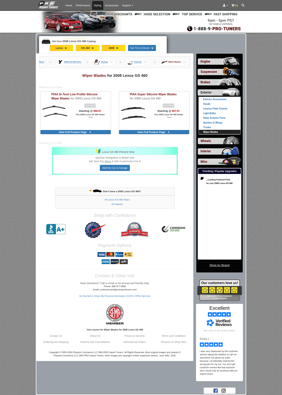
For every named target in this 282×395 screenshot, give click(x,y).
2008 (114, 48)
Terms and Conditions (174, 335)
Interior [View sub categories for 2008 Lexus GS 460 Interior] (206, 151)
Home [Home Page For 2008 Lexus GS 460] (68, 5)
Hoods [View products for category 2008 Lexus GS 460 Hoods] (207, 103)
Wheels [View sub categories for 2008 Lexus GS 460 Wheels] (206, 141)
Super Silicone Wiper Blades (153, 96)
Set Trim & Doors (142, 48)
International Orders (134, 342)
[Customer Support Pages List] (127, 5)
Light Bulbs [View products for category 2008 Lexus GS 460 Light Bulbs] (209, 113)
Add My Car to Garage (114, 167)
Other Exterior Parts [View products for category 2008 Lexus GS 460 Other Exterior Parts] (214, 118)
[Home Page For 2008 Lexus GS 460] (49, 4)
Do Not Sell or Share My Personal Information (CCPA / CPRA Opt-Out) (114, 296)
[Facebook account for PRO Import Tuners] (215, 390)
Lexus (61, 48)
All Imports (117, 204)
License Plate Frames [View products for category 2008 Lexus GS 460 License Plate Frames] (215, 108)
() (235, 6)
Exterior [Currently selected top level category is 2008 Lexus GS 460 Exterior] (206, 92)
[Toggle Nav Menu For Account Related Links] (225, 5)
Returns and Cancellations (95, 342)
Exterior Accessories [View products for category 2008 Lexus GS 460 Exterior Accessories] (215, 99)
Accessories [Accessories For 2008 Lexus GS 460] (112, 5)
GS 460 (87, 48)
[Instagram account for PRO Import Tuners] (223, 390)
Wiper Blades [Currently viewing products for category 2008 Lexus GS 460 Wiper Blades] (210, 132)
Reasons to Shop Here (174, 342)
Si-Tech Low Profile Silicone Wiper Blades (76, 96)
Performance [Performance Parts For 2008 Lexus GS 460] (83, 5)
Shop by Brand (219, 265)
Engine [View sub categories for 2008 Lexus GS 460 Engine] (205, 61)
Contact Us (56, 335)
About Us (95, 335)
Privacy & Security (134, 335)
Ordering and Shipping (56, 342)
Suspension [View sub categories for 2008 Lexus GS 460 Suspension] (209, 72)
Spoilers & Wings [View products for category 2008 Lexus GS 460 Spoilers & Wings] (212, 122)
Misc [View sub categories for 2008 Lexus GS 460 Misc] (204, 161)
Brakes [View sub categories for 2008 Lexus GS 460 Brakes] (205, 82)
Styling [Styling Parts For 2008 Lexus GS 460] (97, 5)
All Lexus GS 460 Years (117, 199)
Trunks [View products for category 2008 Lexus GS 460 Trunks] (207, 127)
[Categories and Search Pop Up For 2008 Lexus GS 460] (243, 5)
